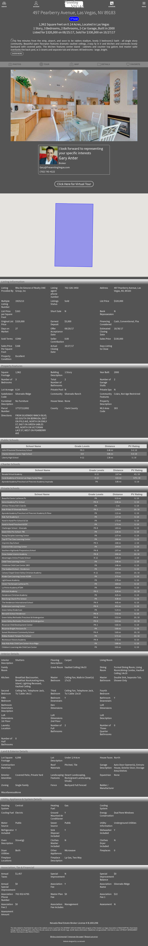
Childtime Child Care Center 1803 (16, 565)
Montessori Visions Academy (14, 639)
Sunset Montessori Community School (18, 632)
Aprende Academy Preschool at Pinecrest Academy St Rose (26, 513)
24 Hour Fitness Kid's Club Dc (14, 505)
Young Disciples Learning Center (15, 535)
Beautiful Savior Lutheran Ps (14, 498)
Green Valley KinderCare (12, 610)
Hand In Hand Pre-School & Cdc (15, 520)
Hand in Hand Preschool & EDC (15, 524)
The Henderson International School (17, 602)
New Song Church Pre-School (14, 598)
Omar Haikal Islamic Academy (14, 554)
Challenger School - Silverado (14, 528)
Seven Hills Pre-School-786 (13, 532)
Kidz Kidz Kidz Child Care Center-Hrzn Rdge (20, 643)
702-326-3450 (71, 287)
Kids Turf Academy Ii (10, 517)
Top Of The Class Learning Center (16, 539)
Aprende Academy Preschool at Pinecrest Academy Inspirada (27, 481)
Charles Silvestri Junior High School (17, 454)
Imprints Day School (10, 543)
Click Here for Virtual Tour (74, 184)
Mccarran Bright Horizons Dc (14, 628)
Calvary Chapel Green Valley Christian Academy (21, 572)
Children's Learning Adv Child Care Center (19, 647)
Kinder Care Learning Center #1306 (16, 576)
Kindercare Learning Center (13, 606)
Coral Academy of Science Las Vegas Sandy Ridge (22, 478)
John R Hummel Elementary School (17, 450)
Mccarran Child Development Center (17, 625)
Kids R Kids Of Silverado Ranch (14, 509)
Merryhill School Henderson (13, 613)
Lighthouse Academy (10, 580)
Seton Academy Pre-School (13, 502)
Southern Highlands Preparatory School (19, 550)
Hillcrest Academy (9, 591)
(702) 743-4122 (47, 171)
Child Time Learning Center (13, 561)
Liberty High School (10, 457)
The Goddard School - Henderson (16, 569)
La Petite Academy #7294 (12, 587)
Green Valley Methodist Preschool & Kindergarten (23, 617)
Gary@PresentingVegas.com (55, 167)
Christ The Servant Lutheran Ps (15, 584)
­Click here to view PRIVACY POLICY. (27, 932)
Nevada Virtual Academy (12, 474)
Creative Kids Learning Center (14, 546)
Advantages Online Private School (16, 558)
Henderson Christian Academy (14, 595)
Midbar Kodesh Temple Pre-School (16, 636)
